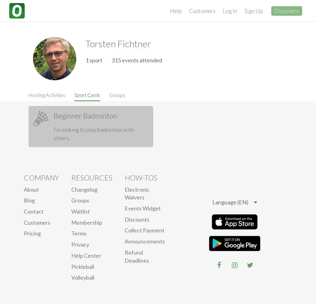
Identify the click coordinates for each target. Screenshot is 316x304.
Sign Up (253, 10)
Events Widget (143, 208)
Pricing (32, 233)
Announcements (145, 241)
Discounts (137, 219)
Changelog (84, 189)
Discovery (286, 10)
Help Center (86, 255)
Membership (86, 222)
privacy (80, 244)
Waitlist (80, 211)
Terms (78, 233)
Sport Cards (87, 95)
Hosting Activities (46, 95)
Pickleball (82, 266)
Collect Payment (144, 230)
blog (29, 200)
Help (176, 10)
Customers (202, 10)
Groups (117, 95)
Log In (230, 10)
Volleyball (82, 277)
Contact (34, 211)
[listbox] (234, 202)
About (31, 189)
